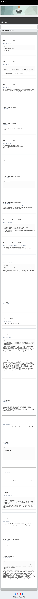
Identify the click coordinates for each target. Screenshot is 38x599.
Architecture (6, 261)
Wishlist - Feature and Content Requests (10, 161)
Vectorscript (6, 41)
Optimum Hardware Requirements (11, 539)
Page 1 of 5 (19, 33)
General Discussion (7, 177)
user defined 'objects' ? (8, 556)
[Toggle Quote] (4, 46)
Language (15, 596)
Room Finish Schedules (8, 382)
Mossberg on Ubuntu (6, 430)
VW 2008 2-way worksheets (9, 260)
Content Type (5, 26)
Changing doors (6, 400)
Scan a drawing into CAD (8, 318)
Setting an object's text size (9, 40)
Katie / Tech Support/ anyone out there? (12, 176)
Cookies (23, 596)
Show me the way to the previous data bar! (12, 219)
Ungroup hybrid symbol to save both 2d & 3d (13, 160)
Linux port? (5, 302)
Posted (7, 43)
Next (34, 33)
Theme (19, 596)
